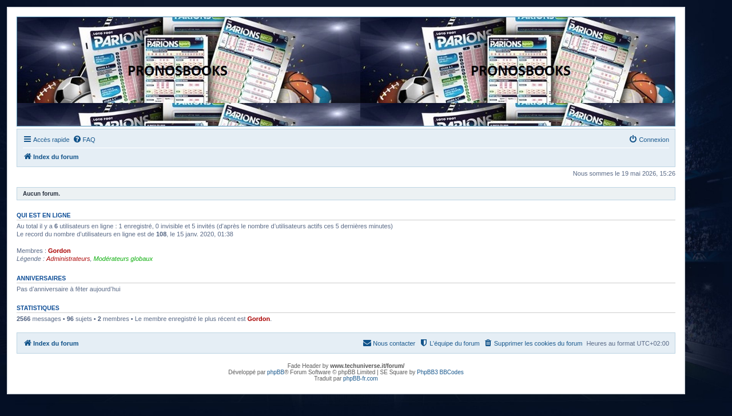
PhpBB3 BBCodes (440, 372)
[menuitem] (84, 139)
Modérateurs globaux (123, 258)
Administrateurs (68, 258)
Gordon (59, 250)
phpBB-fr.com (360, 378)
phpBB (275, 372)
